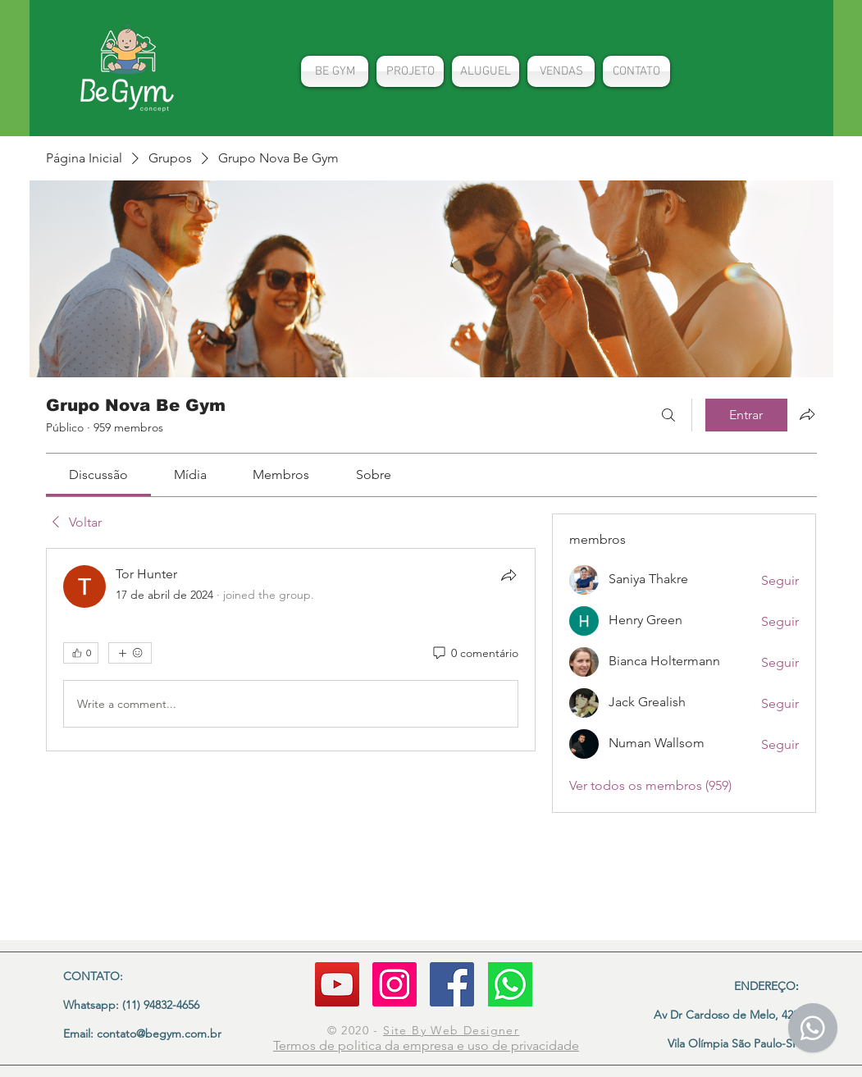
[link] (98, 474)
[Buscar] (668, 415)
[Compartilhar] (508, 575)
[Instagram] (394, 984)
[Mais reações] (130, 653)
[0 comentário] (474, 654)
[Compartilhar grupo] (807, 414)
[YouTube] (337, 984)
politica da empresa (397, 1045)
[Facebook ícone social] (452, 984)
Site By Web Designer (451, 1030)
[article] (291, 649)
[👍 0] (80, 653)
